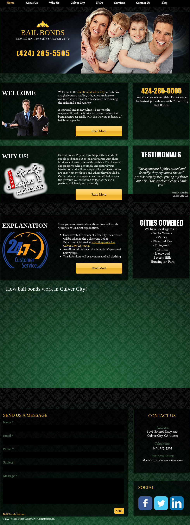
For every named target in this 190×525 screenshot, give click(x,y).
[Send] (119, 511)
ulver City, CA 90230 (163, 435)
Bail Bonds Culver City (24, 518)
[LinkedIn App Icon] (177, 503)
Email (7, 435)
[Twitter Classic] (161, 503)
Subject (8, 462)
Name (7, 422)
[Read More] (99, 131)
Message (9, 475)
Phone (7, 449)
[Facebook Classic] (145, 503)
